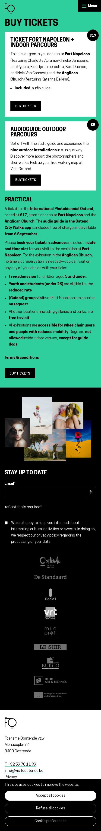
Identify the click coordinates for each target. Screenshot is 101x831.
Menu (84, 6)
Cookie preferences (50, 821)
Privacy (11, 777)
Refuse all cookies (50, 808)
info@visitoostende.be (24, 771)
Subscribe (91, 492)
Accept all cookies (50, 796)
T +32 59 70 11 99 (20, 764)
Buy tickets (25, 106)
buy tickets (19, 373)
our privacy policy (45, 535)
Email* (10, 484)
